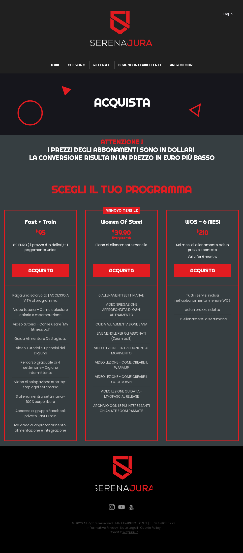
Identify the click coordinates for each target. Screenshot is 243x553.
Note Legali (129, 528)
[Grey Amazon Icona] (131, 507)
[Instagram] (112, 507)
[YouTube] (121, 507)
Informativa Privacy (102, 528)
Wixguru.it (130, 532)
